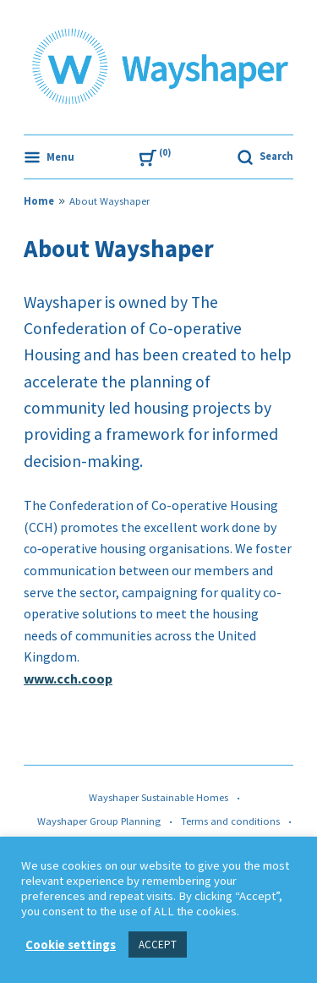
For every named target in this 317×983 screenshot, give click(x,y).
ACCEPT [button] (158, 944)
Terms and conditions (230, 821)
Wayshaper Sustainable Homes (158, 797)
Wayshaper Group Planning (99, 821)
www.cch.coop (68, 678)
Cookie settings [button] (70, 945)
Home (39, 201)
